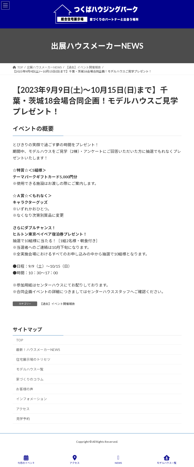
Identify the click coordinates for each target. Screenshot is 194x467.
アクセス (22, 409)
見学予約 (23, 419)
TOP (19, 340)
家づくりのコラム (29, 379)
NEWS (118, 459)
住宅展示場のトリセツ (33, 359)
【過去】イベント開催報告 (57, 304)
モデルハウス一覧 (29, 369)
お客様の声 (24, 389)
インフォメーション (31, 399)
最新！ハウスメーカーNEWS (38, 349)
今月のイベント (26, 459)
